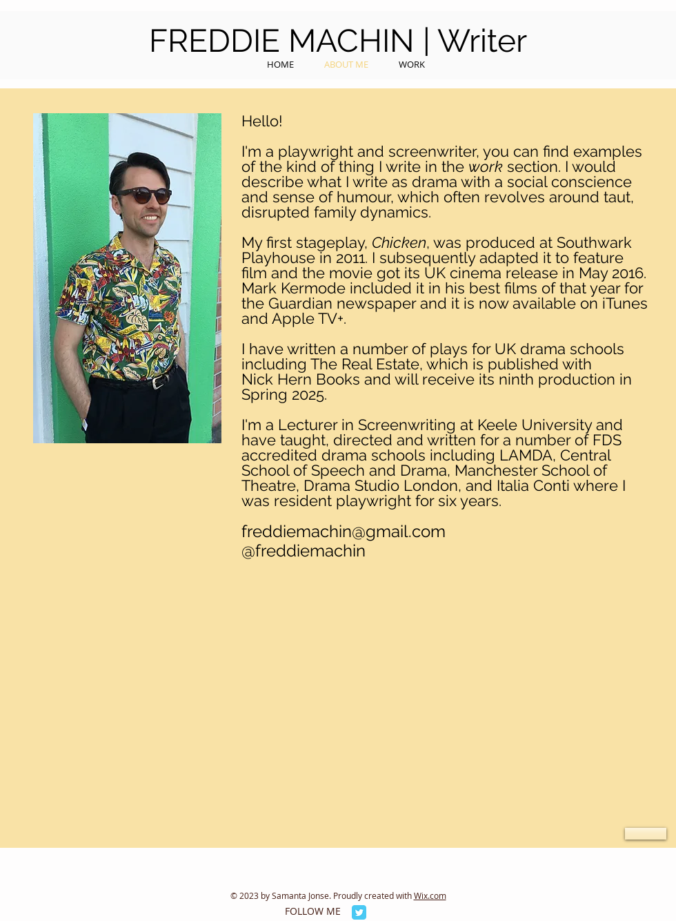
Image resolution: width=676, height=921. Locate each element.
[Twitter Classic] (359, 912)
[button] (645, 834)
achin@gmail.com (378, 531)
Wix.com (430, 895)
